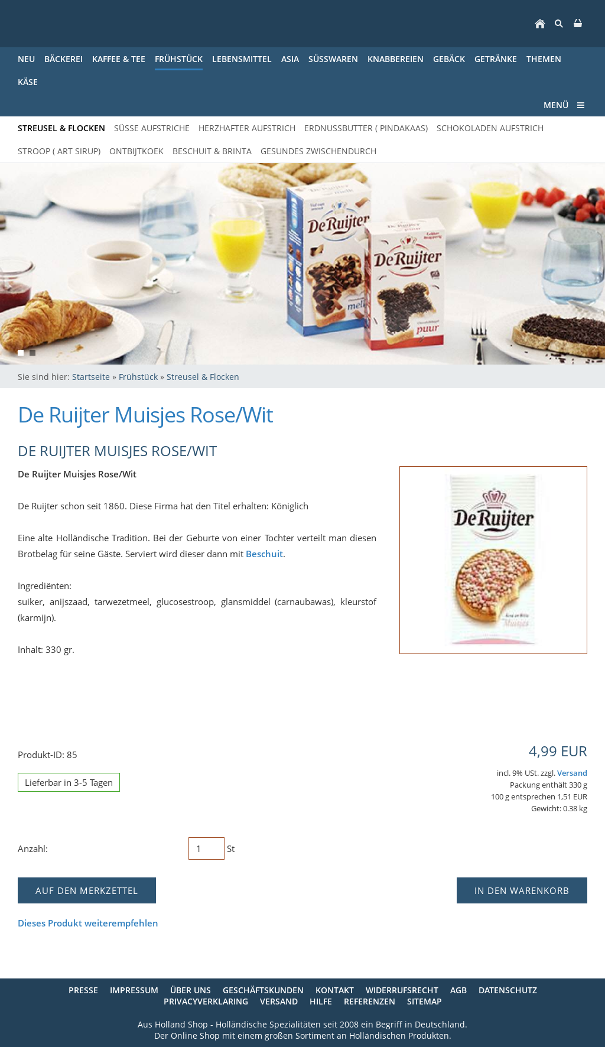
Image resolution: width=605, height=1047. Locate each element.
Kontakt (334, 990)
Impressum (134, 990)
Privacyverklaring (206, 1001)
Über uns (190, 990)
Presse (83, 990)
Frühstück (138, 376)
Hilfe (321, 1001)
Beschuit (264, 554)
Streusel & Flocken (203, 376)
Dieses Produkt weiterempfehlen (88, 923)
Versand (572, 773)
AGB (458, 990)
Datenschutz (508, 990)
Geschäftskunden (263, 990)
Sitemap (424, 1001)
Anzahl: (33, 848)
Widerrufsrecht (402, 990)
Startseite (91, 376)
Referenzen (369, 1001)
